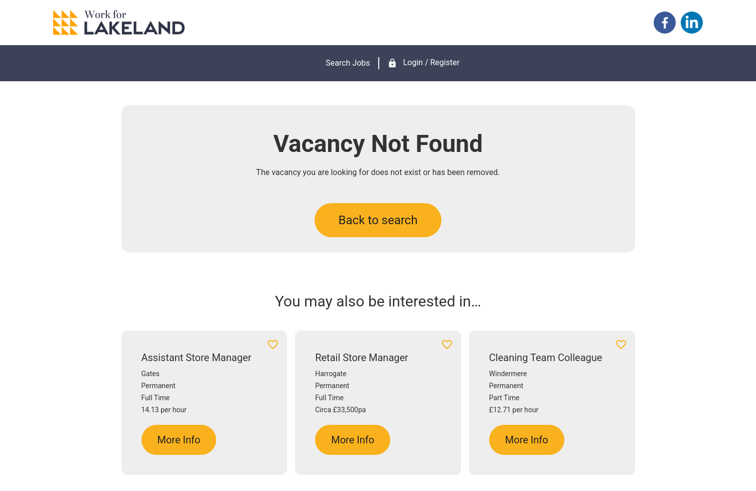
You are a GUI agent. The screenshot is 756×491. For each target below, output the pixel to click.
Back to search (378, 220)
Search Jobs (348, 63)
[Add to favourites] (273, 346)
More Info (179, 440)
